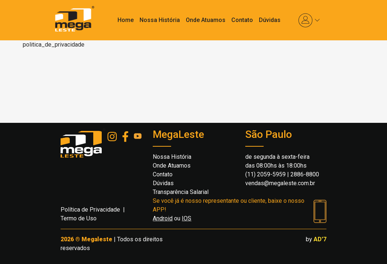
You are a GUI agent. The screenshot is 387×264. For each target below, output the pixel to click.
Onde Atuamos (205, 19)
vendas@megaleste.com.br (280, 183)
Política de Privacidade (90, 209)
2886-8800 (304, 174)
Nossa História (160, 19)
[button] (309, 20)
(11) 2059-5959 (265, 174)
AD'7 (320, 239)
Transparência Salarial (181, 191)
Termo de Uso (79, 218)
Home (125, 19)
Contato (242, 19)
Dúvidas (270, 19)
